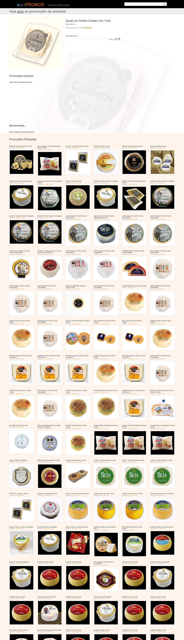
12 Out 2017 (74, 254)
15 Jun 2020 (74, 289)
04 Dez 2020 (18, 631)
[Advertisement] (148, 33)
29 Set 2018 (159, 254)
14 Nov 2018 (131, 147)
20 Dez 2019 (46, 289)
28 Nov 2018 (159, 147)
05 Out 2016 (18, 462)
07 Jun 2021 (159, 324)
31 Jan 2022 (74, 393)
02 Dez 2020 (131, 184)
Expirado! (87, 27)
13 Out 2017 (131, 495)
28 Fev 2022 (103, 392)
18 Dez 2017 (103, 254)
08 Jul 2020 (131, 563)
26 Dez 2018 (18, 289)
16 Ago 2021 (74, 358)
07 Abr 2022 (103, 219)
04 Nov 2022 (18, 254)
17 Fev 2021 (131, 631)
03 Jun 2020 (75, 563)
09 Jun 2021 (159, 182)
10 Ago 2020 (131, 287)
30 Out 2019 (47, 462)
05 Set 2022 (159, 393)
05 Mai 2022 (131, 219)
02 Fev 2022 (75, 219)
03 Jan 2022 (46, 393)
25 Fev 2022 (159, 428)
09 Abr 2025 (131, 462)
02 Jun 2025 (159, 462)
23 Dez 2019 (131, 530)
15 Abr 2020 (159, 528)
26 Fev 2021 (103, 428)
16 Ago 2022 (75, 462)
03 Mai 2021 (18, 324)
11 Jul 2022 (130, 393)
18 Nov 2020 (159, 598)
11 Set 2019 (46, 184)
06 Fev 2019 (47, 528)
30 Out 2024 (103, 462)
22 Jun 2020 (103, 565)
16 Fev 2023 (18, 427)
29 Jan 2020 (47, 149)
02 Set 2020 (46, 598)
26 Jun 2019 (75, 528)
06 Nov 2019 (18, 147)
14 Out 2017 (75, 495)
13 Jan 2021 (103, 631)
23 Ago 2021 (46, 358)
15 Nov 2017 (103, 147)
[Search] (164, 4)
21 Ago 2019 (18, 182)
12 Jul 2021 (18, 358)
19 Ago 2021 (18, 217)
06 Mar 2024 (75, 147)
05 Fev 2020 (103, 182)
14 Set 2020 (159, 289)
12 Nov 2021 (131, 358)
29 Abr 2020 (18, 563)
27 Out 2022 (159, 219)
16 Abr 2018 (131, 254)
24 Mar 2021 (159, 631)
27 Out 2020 (131, 598)
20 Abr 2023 (46, 428)
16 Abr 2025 (46, 254)
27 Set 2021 (102, 358)
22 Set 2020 (75, 598)
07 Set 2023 (74, 428)
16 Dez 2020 (75, 631)
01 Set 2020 (18, 598)
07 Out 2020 (103, 598)
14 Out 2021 (47, 217)
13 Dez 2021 (18, 393)
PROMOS (34, 4)
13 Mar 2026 (18, 495)
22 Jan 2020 (75, 182)
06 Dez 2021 (159, 358)
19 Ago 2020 (159, 563)
